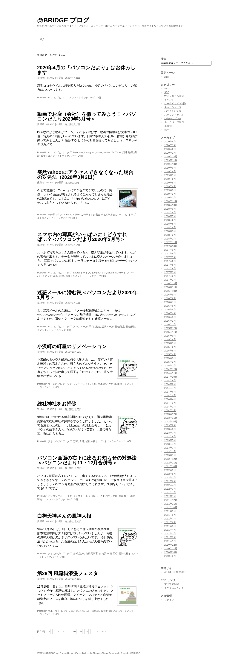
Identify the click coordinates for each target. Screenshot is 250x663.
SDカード (120, 272)
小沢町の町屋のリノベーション (72, 346)
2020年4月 (170, 141)
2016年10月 (170, 291)
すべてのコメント (174, 587)
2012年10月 (170, 466)
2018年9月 (170, 208)
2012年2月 (170, 492)
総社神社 (90, 441)
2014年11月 (170, 373)
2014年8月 (170, 384)
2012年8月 (170, 473)
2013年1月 (170, 455)
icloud (111, 272)
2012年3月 (170, 488)
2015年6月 (170, 346)
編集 (43, 155)
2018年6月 (170, 220)
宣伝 (108, 496)
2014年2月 (170, 406)
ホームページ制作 (174, 122)
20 (80, 631)
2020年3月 (170, 145)
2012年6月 (170, 481)
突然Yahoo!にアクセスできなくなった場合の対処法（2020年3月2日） (85, 174)
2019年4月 (170, 186)
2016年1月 (170, 324)
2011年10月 (170, 507)
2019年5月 (170, 182)
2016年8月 (170, 298)
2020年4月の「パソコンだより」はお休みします (86, 70)
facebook (78, 152)
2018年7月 (170, 216)
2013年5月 (170, 440)
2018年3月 (170, 231)
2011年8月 (170, 514)
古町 (93, 383)
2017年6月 (170, 261)
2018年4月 (170, 227)
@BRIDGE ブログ (63, 20)
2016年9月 (170, 294)
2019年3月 (170, 190)
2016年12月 (170, 283)
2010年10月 (170, 552)
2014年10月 (170, 376)
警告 (39, 499)
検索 (163, 58)
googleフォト (98, 272)
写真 (55, 276)
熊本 (50, 610)
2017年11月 (170, 242)
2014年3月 (170, 402)
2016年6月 (170, 305)
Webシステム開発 (174, 96)
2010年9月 (170, 556)
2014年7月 (170, 388)
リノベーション (81, 383)
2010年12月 (170, 544)
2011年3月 (170, 533)
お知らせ (94, 496)
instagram (89, 152)
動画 (130, 152)
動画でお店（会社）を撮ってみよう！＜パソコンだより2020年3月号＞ (86, 116)
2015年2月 (170, 361)
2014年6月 (170, 391)
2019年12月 (170, 156)
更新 (115, 496)
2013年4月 (170, 444)
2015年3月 (170, 358)
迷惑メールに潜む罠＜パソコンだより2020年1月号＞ (87, 295)
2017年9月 (170, 249)
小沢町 (112, 383)
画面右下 (123, 496)
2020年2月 (170, 149)
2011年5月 (170, 526)
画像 (67, 276)
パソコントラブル (174, 114)
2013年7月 (170, 432)
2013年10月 (170, 421)
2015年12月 (170, 328)
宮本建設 (103, 383)
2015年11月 (170, 332)
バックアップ (44, 276)
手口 (91, 326)
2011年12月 (170, 500)
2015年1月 (170, 365)
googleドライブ (81, 272)
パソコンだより (56, 97)
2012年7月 (170, 477)
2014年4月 (170, 399)
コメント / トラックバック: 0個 (84, 97)
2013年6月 (170, 436)
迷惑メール (108, 326)
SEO (166, 92)
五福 (81, 610)
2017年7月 (170, 257)
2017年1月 (170, 279)
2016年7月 (170, 302)
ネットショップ (172, 107)
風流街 (95, 610)
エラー (76, 214)
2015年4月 (170, 354)
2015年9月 (170, 335)
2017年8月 (170, 253)
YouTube (116, 152)
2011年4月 (170, 529)
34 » (104, 631)
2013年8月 (170, 429)
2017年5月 (170, 264)
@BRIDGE (135, 653)
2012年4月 (170, 485)
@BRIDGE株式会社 (175, 572)
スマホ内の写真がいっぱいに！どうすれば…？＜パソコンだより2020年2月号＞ (82, 237)
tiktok (99, 152)
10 (74, 631)
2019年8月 (170, 171)
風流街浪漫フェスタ (111, 610)
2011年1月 (170, 541)
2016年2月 (170, 320)
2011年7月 (170, 518)
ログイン (169, 599)
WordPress (76, 653)
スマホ (130, 272)
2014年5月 (170, 395)
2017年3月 (170, 272)
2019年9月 (170, 167)
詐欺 (132, 496)
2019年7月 (170, 175)
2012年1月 (170, 496)
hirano (50, 78)
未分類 (51, 214)
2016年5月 (170, 309)
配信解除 (131, 326)
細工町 (113, 553)
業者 (97, 326)
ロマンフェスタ (69, 610)
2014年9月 (170, 380)
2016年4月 (170, 313)
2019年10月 (170, 164)
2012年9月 (170, 470)
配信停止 (120, 326)
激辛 (81, 553)
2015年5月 (170, 350)
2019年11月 (170, 160)
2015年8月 (170, 339)
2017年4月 (170, 268)
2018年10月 (170, 205)
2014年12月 (170, 369)
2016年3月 (170, 317)
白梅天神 (104, 553)
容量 (61, 276)
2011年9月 (170, 511)
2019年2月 (170, 193)
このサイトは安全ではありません (99, 214)
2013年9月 (170, 425)
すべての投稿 (171, 584)
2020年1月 (170, 152)
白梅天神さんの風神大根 (64, 516)
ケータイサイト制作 (175, 103)
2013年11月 (170, 417)
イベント (169, 99)
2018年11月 (170, 201)
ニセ (102, 496)
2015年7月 (170, 343)
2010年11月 (170, 548)
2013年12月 (170, 414)
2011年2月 (170, 537)
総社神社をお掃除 (56, 404)
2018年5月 (170, 223)
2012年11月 (170, 462)
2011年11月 (170, 503)
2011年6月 (170, 522)
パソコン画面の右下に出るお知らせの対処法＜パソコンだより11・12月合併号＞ (86, 460)
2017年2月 (170, 276)
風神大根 (123, 553)
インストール (80, 496)
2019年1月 (170, 197)
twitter (106, 152)
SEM (167, 88)
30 (86, 631)
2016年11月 (170, 287)
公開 (124, 152)
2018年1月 (170, 238)
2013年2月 (170, 451)
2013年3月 (170, 447)
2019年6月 (170, 179)
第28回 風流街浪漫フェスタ (67, 573)
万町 (75, 441)
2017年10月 (170, 246)
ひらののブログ (56, 383)
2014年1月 (170, 410)
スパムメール (80, 326)
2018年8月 (170, 212)
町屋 (119, 383)
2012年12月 (170, 458)
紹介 (42, 39)
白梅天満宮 (92, 553)
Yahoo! (67, 214)
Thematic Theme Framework (106, 653)
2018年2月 (170, 235)
